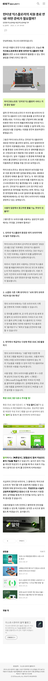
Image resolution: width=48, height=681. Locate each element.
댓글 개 (6, 610)
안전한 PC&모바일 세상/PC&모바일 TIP (16, 22)
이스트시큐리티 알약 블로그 (18, 622)
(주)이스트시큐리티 (9, 669)
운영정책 (15, 666)
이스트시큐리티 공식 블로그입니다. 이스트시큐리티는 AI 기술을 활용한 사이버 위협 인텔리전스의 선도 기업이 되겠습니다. (19, 629)
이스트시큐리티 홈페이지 (27, 666)
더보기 (42, 551)
